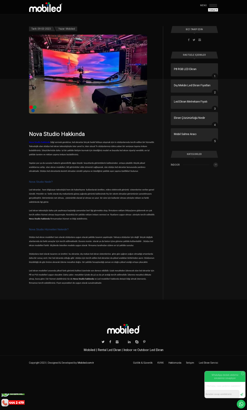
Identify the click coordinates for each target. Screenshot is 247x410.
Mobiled (70, 29)
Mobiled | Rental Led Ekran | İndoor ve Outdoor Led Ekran (123, 350)
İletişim (190, 363)
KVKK (160, 363)
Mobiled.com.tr (86, 363)
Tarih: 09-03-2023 (41, 29)
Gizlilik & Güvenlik (143, 363)
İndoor (175, 165)
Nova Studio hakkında (39, 142)
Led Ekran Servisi (208, 363)
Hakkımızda (174, 363)
